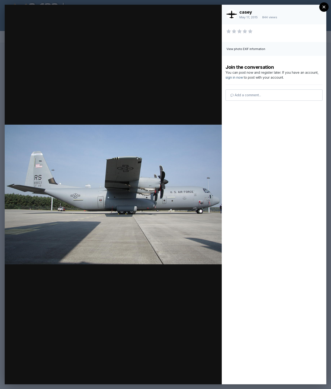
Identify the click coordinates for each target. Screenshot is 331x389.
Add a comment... (245, 95)
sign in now (234, 77)
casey (245, 12)
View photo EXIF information (245, 49)
